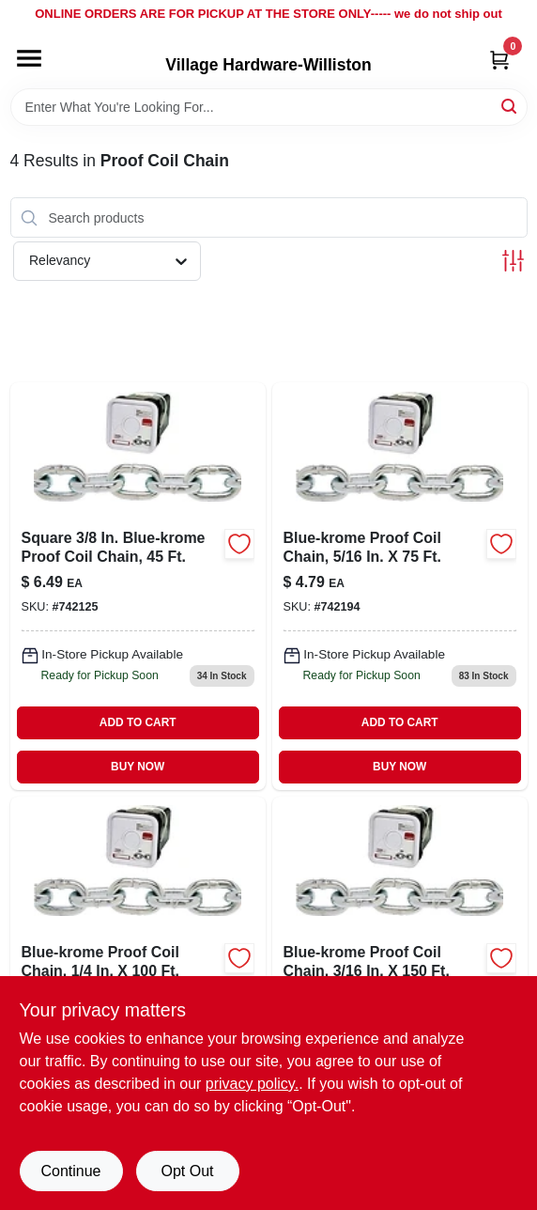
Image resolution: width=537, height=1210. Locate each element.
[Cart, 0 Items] (499, 60)
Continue (70, 1171)
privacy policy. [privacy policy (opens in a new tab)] (252, 1084)
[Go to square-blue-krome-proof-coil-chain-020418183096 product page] (400, 585)
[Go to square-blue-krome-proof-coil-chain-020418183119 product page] (138, 585)
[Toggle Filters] (513, 260)
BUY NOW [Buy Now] (137, 766)
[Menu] (29, 58)
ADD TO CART (138, 722)
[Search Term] (269, 107)
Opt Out (187, 1171)
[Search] (510, 105)
